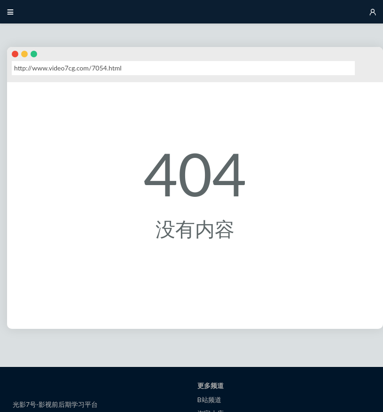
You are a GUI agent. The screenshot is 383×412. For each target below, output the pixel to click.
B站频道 (209, 400)
